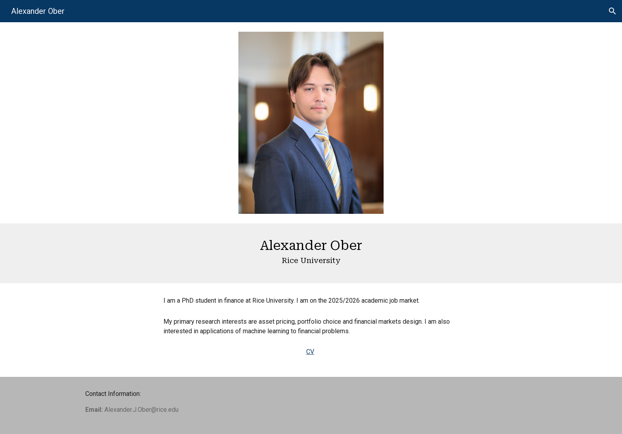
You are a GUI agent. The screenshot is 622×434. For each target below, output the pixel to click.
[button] (612, 11)
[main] (311, 253)
